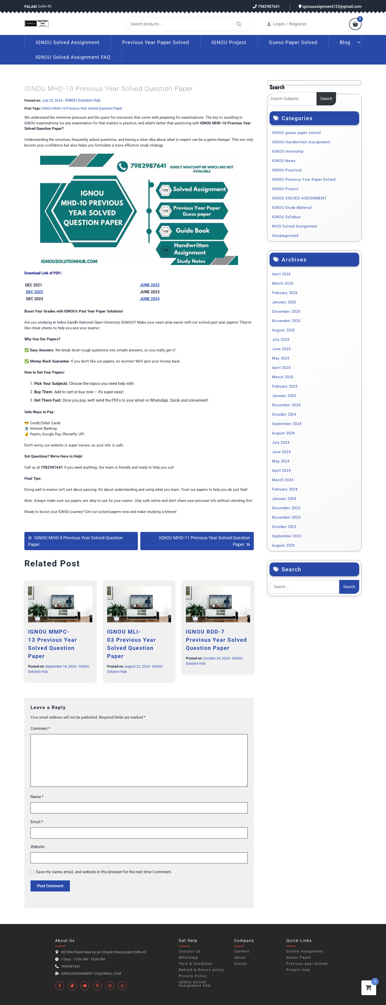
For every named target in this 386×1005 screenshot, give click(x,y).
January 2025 (284, 396)
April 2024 (281, 470)
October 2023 (284, 527)
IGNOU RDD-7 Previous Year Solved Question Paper (216, 640)
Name (37, 796)
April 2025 (281, 367)
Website (37, 846)
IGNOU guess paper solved (296, 133)
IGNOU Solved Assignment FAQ (73, 57)
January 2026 (284, 302)
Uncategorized (285, 235)
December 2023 (286, 508)
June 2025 (281, 349)
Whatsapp (188, 957)
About (240, 957)
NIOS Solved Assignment (295, 226)
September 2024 (286, 424)
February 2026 (284, 293)
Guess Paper (298, 957)
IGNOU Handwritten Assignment (301, 142)
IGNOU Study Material (292, 207)
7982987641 (266, 6)
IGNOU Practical (287, 170)
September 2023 (286, 536)
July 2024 (280, 442)
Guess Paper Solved (293, 42)
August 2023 (283, 545)
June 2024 (281, 452)
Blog (345, 42)
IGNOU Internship (288, 151)
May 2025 (280, 358)
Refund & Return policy (201, 970)
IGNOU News (283, 161)
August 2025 (283, 330)
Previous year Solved (307, 964)
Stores (240, 964)
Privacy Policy (193, 976)
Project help (298, 970)
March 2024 (282, 480)
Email (37, 822)
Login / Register (287, 23)
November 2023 (286, 517)
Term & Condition (196, 964)
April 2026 (281, 274)
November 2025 (286, 321)
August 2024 (283, 433)
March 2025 (282, 377)
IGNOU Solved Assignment (68, 42)
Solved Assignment (305, 951)
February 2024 (284, 489)
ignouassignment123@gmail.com (330, 6)
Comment (40, 728)
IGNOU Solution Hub (82, 100)
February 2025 (284, 386)
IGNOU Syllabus (286, 217)
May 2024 (280, 461)
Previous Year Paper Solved (155, 42)
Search (237, 24)
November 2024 (286, 405)
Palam (30, 6)
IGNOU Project (228, 42)
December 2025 (286, 311)
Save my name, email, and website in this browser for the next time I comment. (104, 872)
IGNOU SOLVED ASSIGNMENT (299, 198)
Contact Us (190, 951)
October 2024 (284, 414)
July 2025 (280, 339)
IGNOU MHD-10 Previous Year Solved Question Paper (82, 108)
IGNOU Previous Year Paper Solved (304, 179)
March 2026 (282, 283)
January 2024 (284, 498)
